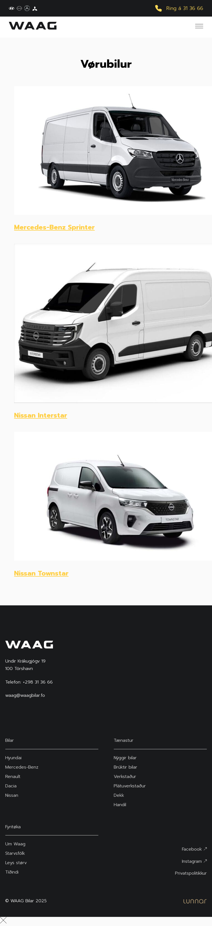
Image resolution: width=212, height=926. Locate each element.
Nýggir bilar (125, 757)
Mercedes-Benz (21, 767)
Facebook (194, 849)
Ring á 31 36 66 (179, 8)
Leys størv (16, 862)
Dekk (119, 795)
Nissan (11, 795)
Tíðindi (11, 872)
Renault (12, 776)
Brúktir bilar (125, 767)
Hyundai (13, 757)
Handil (120, 804)
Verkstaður (125, 776)
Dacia (11, 786)
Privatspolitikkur (191, 873)
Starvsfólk (15, 853)
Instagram (194, 861)
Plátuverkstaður (130, 786)
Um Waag (15, 844)
